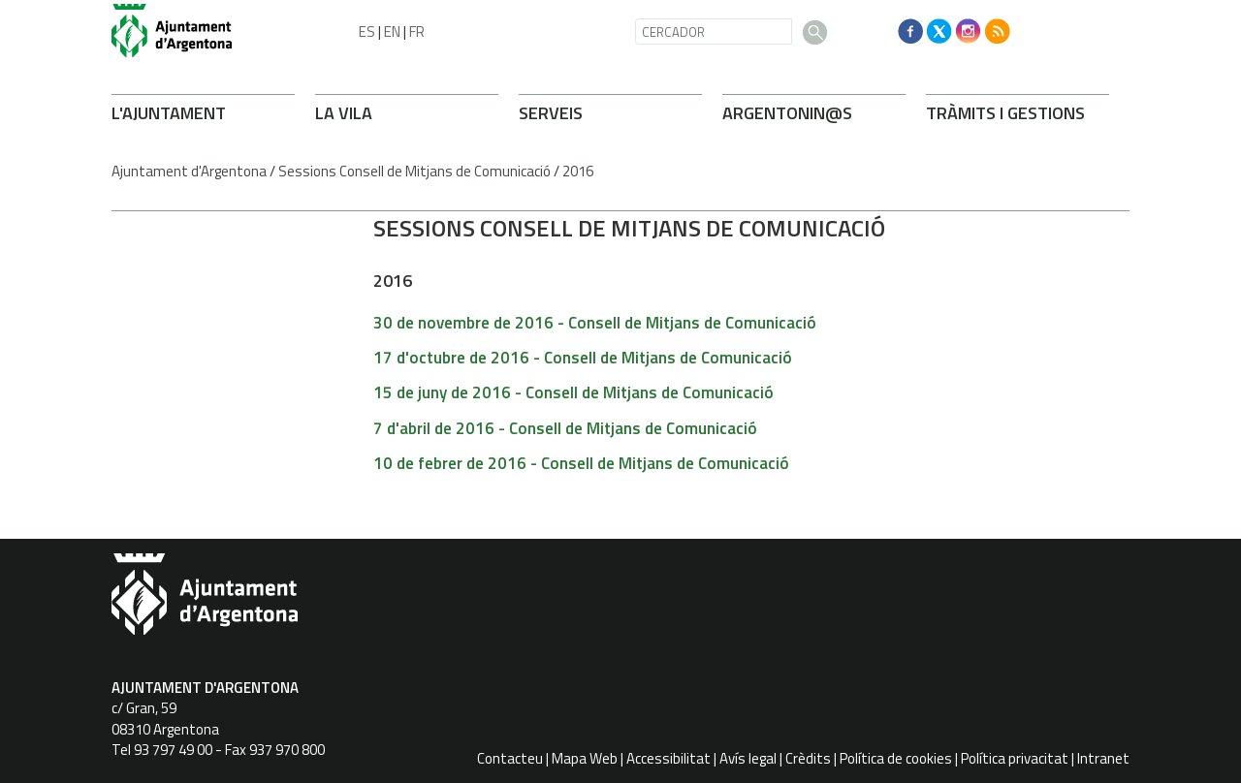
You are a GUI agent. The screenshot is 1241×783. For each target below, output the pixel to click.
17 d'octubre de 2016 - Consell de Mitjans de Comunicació (582, 357)
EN (392, 31)
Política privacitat (1014, 758)
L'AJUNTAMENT (168, 113)
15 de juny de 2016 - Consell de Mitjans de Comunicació (573, 392)
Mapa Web (585, 758)
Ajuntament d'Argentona (189, 171)
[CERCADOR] (713, 31)
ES (367, 31)
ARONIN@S (787, 113)
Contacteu (510, 758)
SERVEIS (551, 113)
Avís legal (748, 758)
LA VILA (343, 113)
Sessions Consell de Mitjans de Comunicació (414, 171)
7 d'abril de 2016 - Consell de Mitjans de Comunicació (565, 428)
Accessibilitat (668, 758)
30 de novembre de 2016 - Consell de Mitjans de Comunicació (594, 322)
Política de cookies (896, 758)
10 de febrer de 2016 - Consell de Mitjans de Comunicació (581, 463)
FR (417, 31)
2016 (577, 171)
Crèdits (808, 758)
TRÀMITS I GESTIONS (1005, 113)
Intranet (1103, 758)
